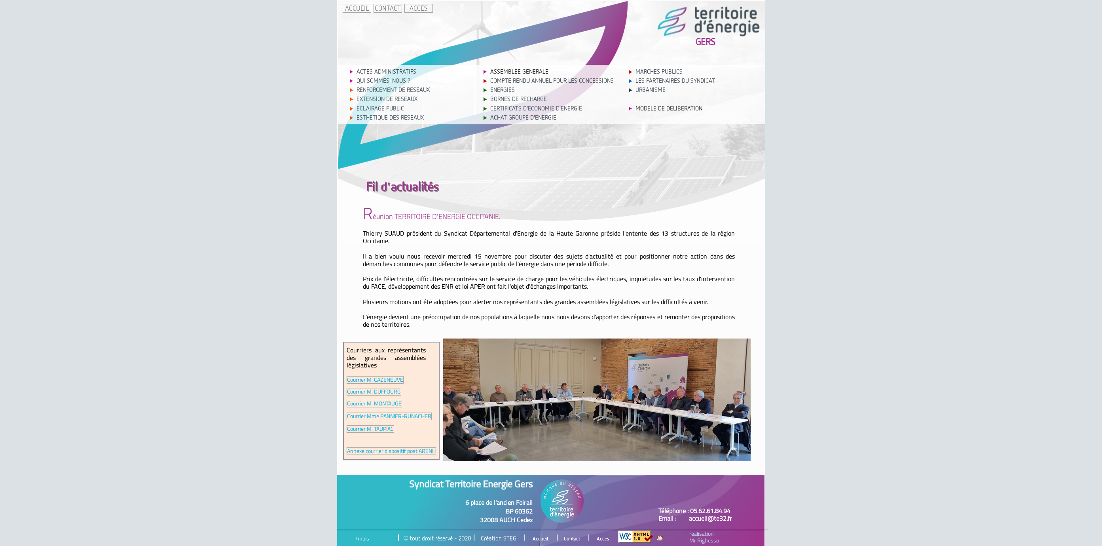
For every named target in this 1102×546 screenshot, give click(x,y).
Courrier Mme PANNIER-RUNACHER (389, 416)
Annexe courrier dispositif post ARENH (391, 451)
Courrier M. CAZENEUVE (375, 380)
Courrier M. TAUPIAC (370, 429)
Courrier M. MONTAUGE (374, 403)
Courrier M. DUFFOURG (374, 391)
